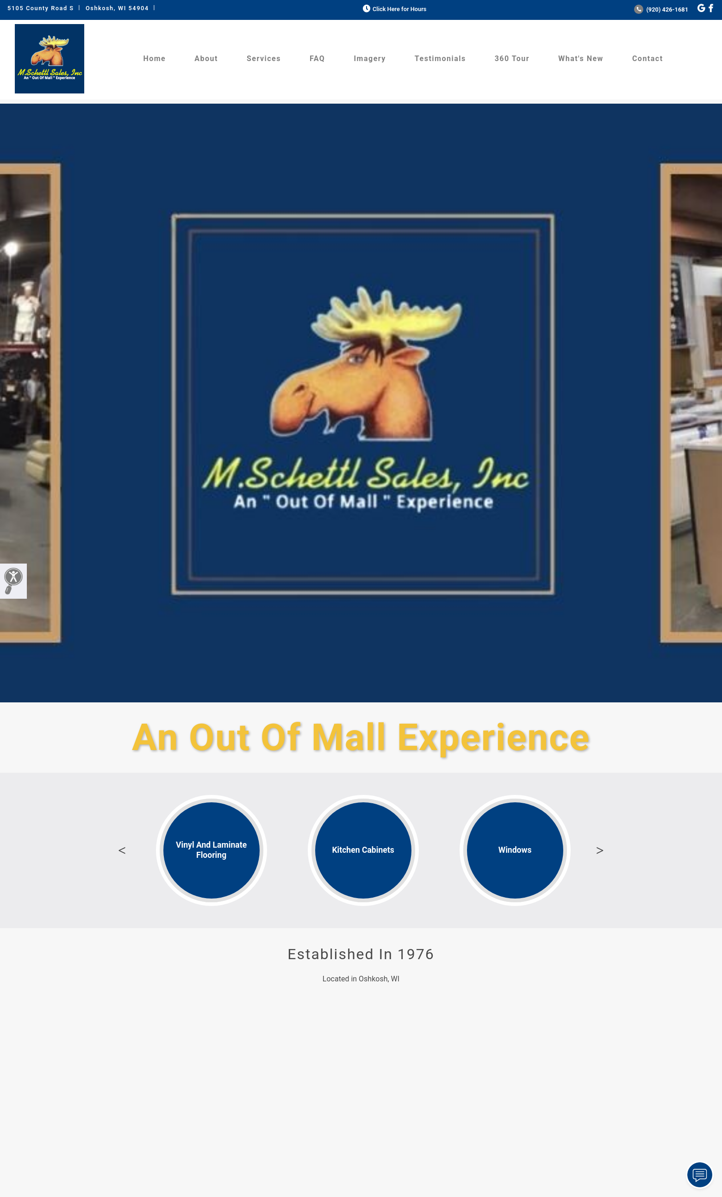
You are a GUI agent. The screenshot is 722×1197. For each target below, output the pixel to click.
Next (600, 850)
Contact (647, 58)
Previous (122, 850)
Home (154, 58)
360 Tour (512, 58)
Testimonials (440, 58)
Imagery (370, 58)
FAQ (317, 58)
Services (264, 58)
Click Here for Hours (393, 9)
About (206, 58)
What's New (581, 58)
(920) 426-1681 (661, 9)
